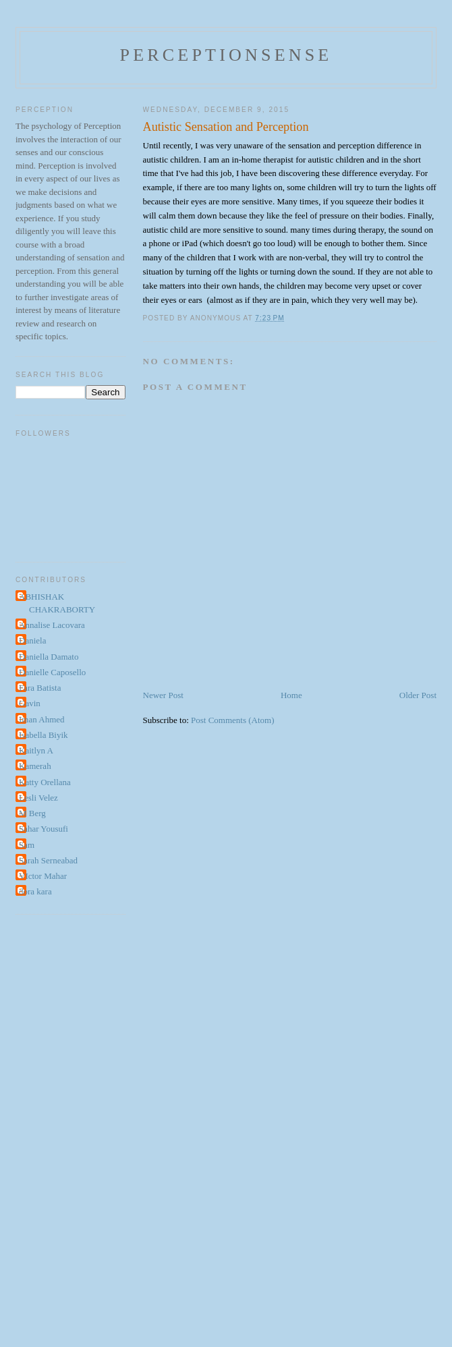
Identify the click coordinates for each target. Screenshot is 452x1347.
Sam (26, 845)
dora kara (35, 891)
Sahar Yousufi (43, 829)
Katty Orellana (45, 782)
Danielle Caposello (52, 672)
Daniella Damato (48, 657)
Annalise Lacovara (52, 625)
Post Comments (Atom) (233, 720)
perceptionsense (226, 55)
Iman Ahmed (42, 719)
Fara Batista (40, 688)
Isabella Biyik (43, 735)
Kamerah (35, 766)
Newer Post (163, 695)
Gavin (29, 703)
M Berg (32, 813)
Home (291, 695)
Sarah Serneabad (48, 860)
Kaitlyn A (36, 750)
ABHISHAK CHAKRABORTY (57, 603)
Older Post (417, 695)
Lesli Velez (38, 798)
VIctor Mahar (43, 876)
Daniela (32, 640)
